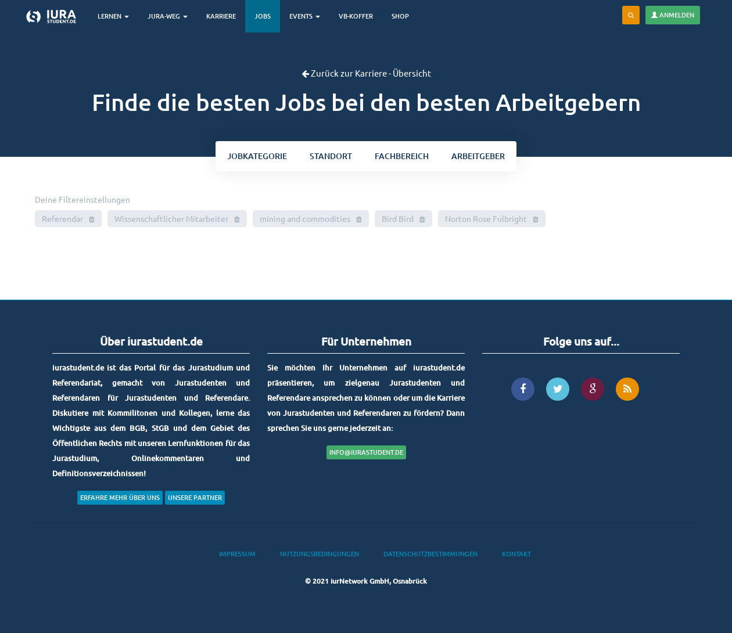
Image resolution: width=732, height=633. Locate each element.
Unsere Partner (195, 497)
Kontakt (516, 554)
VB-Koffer (356, 16)
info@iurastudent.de (366, 452)
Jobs (262, 16)
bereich (402, 155)
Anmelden (672, 15)
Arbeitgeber (478, 155)
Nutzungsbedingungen (319, 554)
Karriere (221, 16)
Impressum (237, 554)
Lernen (113, 16)
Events (304, 16)
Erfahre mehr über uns (120, 497)
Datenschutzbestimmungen (430, 554)
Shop (400, 16)
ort (331, 155)
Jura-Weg (168, 16)
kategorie (257, 155)
